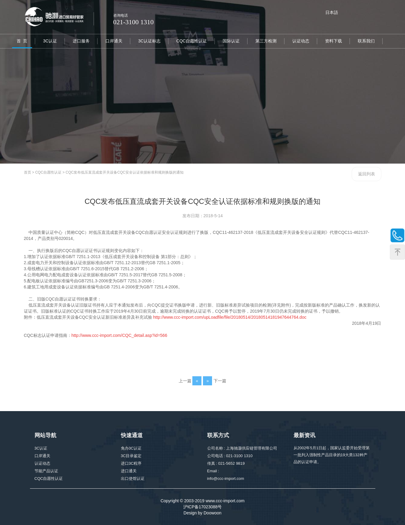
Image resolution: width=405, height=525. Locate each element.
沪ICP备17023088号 (202, 506)
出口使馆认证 (132, 479)
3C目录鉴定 (131, 456)
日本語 (331, 12)
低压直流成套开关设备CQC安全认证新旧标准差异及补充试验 (94, 317)
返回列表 (366, 173)
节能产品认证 (46, 471)
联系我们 (366, 40)
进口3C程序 (131, 464)
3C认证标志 (149, 40)
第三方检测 (266, 40)
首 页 (22, 40)
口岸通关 (113, 40)
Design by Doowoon (202, 512)
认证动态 (300, 40)
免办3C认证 (131, 449)
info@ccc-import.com (225, 479)
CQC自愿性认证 (191, 40)
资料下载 (333, 40)
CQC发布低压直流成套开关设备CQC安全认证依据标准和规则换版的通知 (125, 172)
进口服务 (81, 40)
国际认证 (231, 40)
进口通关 (129, 471)
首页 (27, 172)
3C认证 (50, 40)
